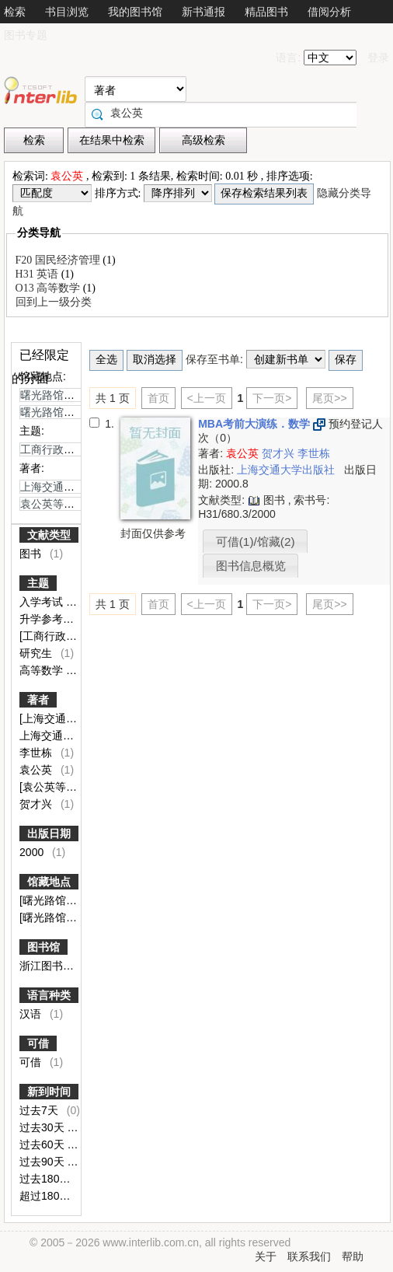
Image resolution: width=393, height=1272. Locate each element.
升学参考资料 (53, 619)
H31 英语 (38, 274)
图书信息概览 (251, 565)
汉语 (31, 1014)
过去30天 (43, 1127)
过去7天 (40, 1110)
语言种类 (49, 995)
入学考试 (42, 602)
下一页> (271, 398)
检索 (15, 11)
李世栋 (37, 752)
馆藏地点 (49, 881)
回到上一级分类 (54, 302)
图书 (31, 553)
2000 (33, 852)
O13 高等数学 (49, 288)
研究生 (37, 653)
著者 (38, 700)
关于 (265, 1256)
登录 (378, 57)
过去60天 (43, 1144)
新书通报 (203, 11)
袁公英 (37, 770)
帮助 (352, 1256)
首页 (158, 398)
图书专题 (25, 35)
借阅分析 (329, 11)
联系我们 (309, 1256)
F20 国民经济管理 (59, 260)
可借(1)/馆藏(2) (255, 541)
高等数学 (42, 670)
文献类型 (49, 535)
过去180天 (46, 1178)
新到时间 (49, 1091)
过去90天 (43, 1161)
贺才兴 (37, 804)
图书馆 (43, 947)
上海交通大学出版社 (287, 469)
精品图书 (266, 11)
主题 (38, 583)
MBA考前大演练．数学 (255, 424)
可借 (38, 1043)
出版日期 (49, 833)
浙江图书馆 (48, 965)
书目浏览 (67, 11)
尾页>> (329, 398)
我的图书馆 (135, 11)
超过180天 (46, 1196)
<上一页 (206, 398)
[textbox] (224, 112)
